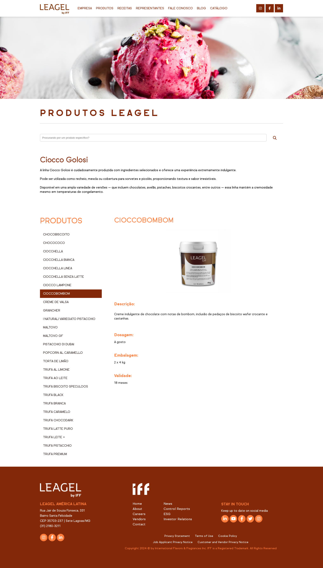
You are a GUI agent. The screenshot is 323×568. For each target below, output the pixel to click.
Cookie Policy (227, 536)
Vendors (139, 519)
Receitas (124, 8)
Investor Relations (178, 519)
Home (137, 504)
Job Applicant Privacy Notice (173, 542)
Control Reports (177, 509)
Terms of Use (204, 536)
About (137, 509)
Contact (139, 524)
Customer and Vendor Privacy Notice (223, 542)
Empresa (85, 8)
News (168, 504)
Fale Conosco (180, 8)
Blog (201, 8)
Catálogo (218, 8)
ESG (167, 514)
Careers (139, 514)
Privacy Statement (177, 536)
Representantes (150, 8)
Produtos (104, 8)
